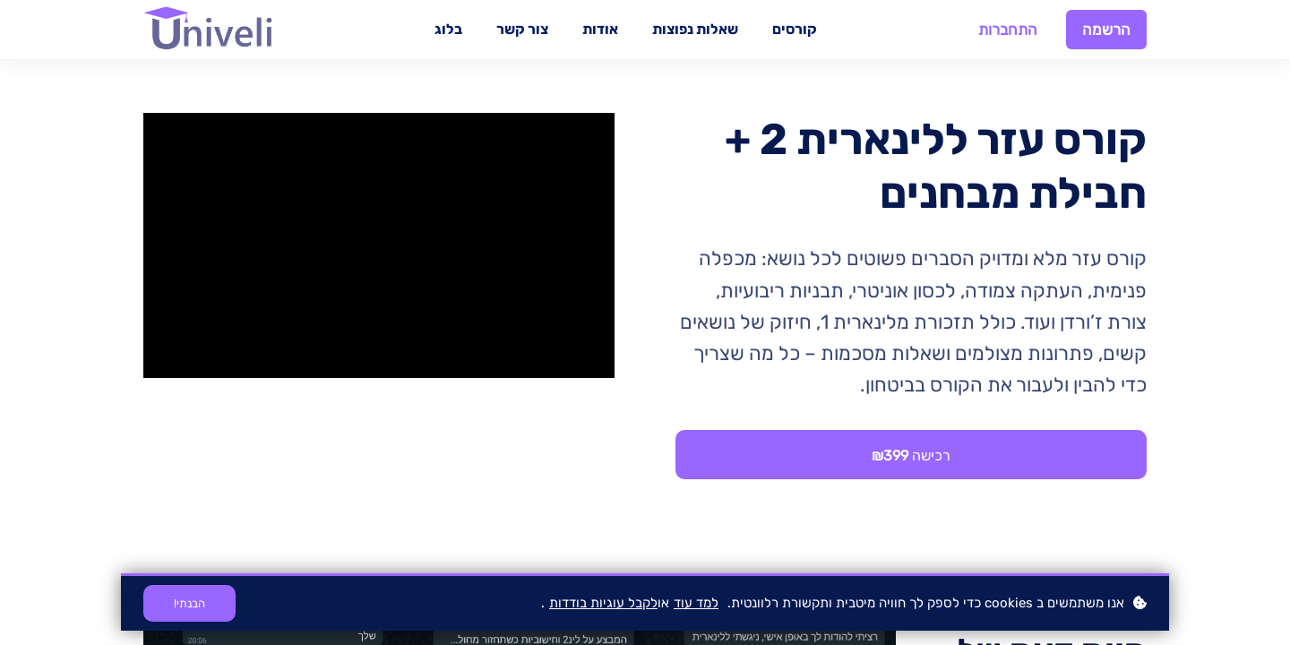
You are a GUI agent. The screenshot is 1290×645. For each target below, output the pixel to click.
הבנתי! (189, 603)
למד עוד (696, 603)
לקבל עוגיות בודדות (603, 603)
